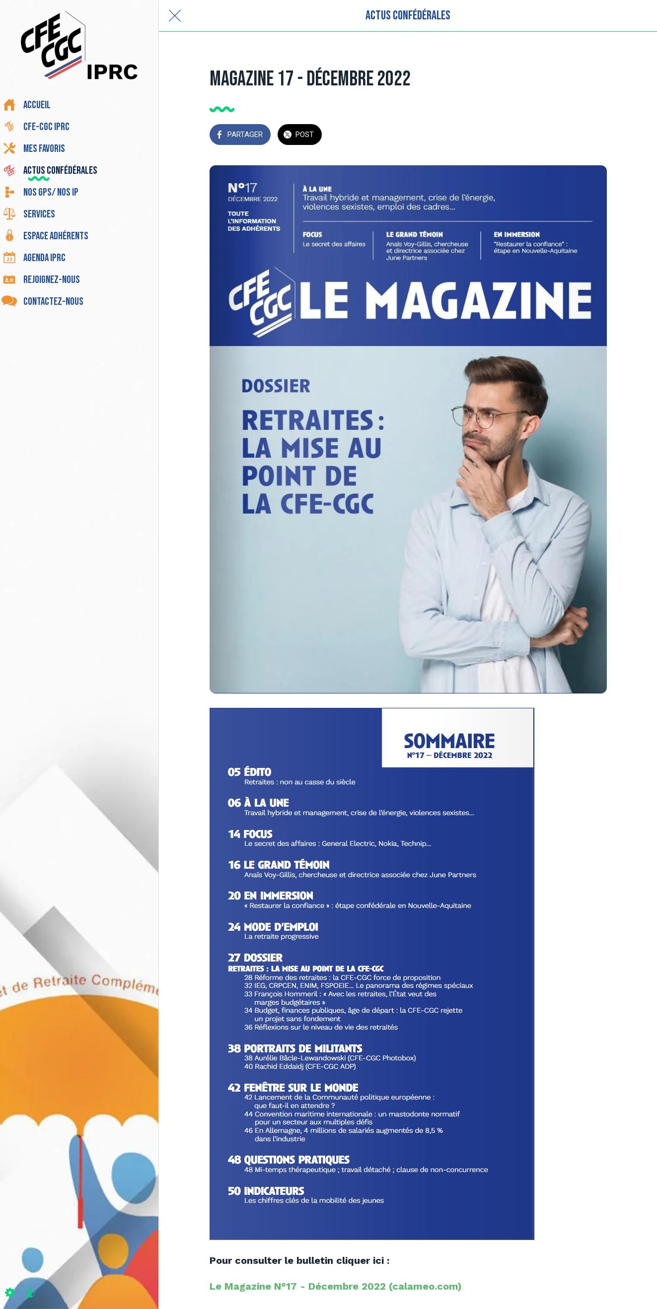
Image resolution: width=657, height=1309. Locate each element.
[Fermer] (175, 16)
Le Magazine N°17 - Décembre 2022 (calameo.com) (336, 1286)
